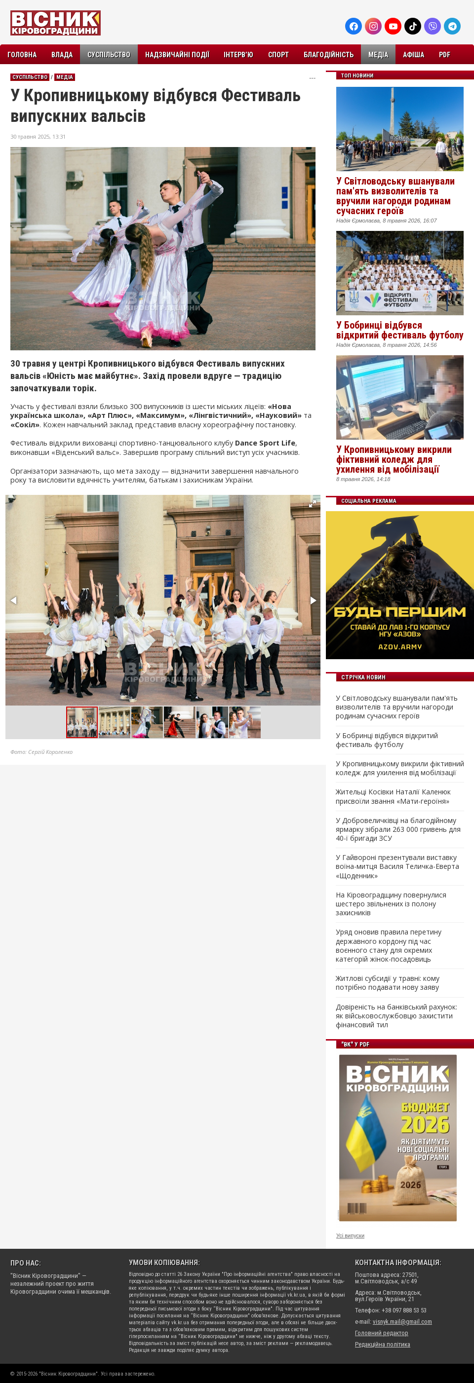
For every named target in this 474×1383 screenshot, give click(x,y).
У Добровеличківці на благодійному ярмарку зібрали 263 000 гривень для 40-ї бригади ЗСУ (398, 829)
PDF (444, 55)
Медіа (378, 55)
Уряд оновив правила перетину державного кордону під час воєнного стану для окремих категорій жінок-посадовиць (388, 946)
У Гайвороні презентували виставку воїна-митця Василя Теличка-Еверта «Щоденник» (397, 866)
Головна (22, 55)
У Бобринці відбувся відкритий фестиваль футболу (400, 330)
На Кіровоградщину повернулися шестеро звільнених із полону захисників (391, 904)
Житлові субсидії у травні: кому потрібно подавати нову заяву (387, 983)
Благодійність (329, 55)
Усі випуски (350, 1235)
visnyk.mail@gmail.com (402, 1321)
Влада (62, 55)
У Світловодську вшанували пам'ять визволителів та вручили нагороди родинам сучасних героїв (395, 196)
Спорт (278, 55)
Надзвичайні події (177, 55)
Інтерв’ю (238, 55)
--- (312, 77)
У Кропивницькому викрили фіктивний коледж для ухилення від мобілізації (394, 459)
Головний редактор (381, 1333)
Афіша (413, 55)
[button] (312, 504)
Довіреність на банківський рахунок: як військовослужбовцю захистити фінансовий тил (396, 1016)
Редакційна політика (382, 1344)
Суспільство (108, 55)
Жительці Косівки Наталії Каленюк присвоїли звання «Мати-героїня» (393, 796)
